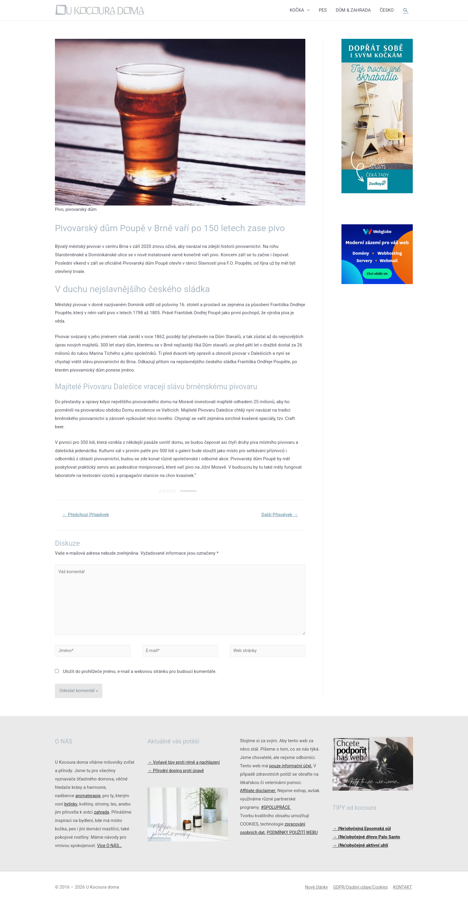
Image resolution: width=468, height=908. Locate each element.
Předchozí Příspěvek (87, 515)
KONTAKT (403, 892)
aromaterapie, (89, 800)
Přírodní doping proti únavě (177, 775)
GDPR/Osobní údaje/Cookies (359, 892)
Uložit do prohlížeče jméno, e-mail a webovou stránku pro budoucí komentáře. (140, 676)
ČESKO (387, 10)
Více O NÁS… (110, 850)
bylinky (71, 809)
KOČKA (297, 10)
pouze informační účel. (292, 770)
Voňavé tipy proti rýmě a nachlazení (185, 767)
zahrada (102, 817)
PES (323, 10)
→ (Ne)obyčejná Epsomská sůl (363, 833)
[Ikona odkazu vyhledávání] (406, 10)
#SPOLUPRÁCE (276, 812)
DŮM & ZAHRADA (353, 10)
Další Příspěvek (278, 515)
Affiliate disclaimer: (259, 795)
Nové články (313, 892)
